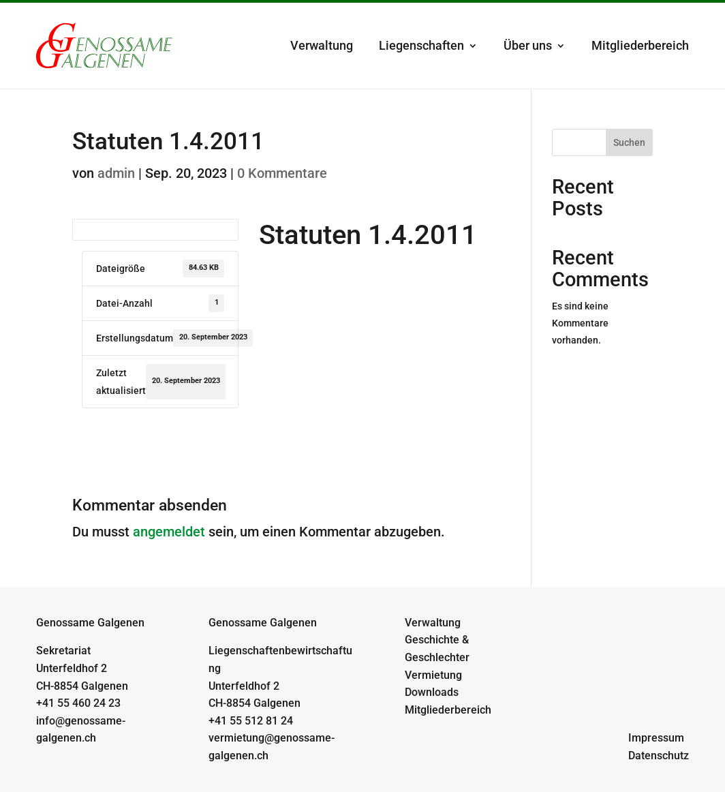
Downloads (432, 692)
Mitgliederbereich (640, 45)
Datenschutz (658, 755)
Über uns (528, 45)
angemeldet (169, 531)
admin (116, 173)
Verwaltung (321, 45)
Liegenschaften (421, 45)
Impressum (656, 737)
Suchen (629, 142)
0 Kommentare (282, 173)
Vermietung (433, 675)
